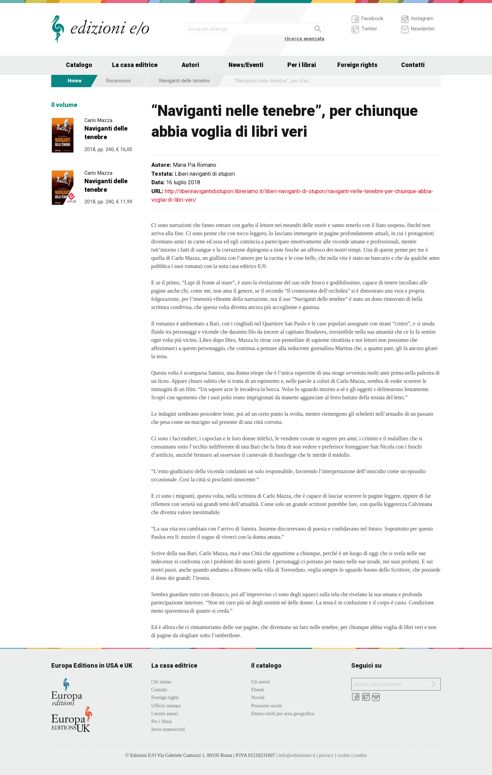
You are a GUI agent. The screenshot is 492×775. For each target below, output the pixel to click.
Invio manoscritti (168, 729)
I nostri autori (164, 713)
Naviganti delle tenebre (184, 81)
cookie (343, 755)
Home (75, 81)
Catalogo (79, 65)
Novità (257, 697)
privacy (326, 755)
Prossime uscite (266, 705)
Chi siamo (161, 681)
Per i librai (301, 65)
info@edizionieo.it (296, 755)
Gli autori (260, 681)
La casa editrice (135, 65)
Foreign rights (357, 65)
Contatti (413, 65)
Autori (190, 65)
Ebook (257, 689)
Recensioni (118, 81)
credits (360, 755)
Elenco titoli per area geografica (282, 713)
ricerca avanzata (304, 39)
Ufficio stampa (166, 705)
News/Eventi (246, 65)
